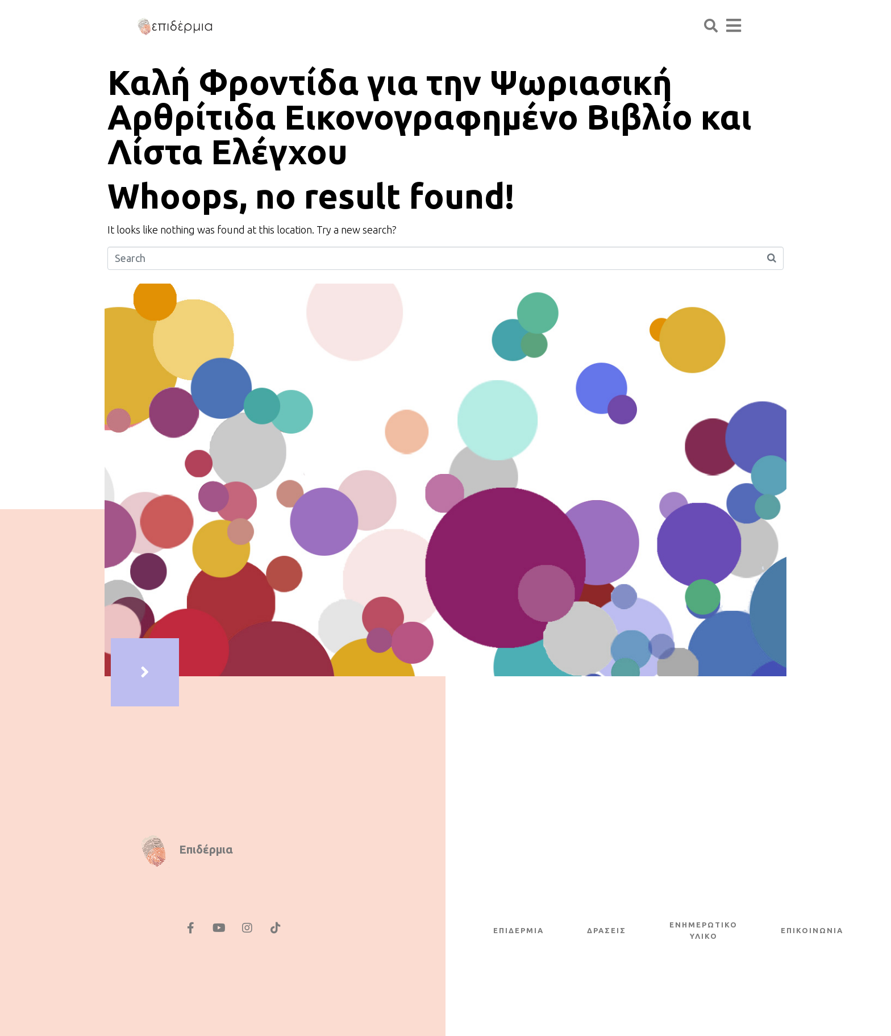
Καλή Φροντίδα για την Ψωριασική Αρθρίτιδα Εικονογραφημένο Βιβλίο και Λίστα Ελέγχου (429, 116)
